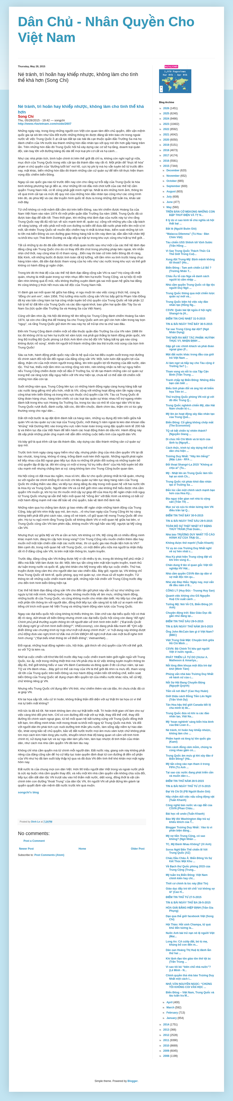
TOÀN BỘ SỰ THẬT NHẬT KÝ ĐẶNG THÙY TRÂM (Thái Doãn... (189, 527)
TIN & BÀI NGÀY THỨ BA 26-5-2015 (188, 902)
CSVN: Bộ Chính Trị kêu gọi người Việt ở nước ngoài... (187, 650)
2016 (166, 160)
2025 (166, 113)
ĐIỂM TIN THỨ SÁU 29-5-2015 (184, 621)
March (170, 1007)
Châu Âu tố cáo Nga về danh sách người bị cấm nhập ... (187, 278)
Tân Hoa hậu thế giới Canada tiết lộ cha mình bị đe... (188, 706)
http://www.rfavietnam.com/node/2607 (44, 123)
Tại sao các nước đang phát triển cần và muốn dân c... (190, 774)
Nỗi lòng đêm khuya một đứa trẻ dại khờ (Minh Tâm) (189, 667)
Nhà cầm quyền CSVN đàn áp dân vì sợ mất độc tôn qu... (189, 575)
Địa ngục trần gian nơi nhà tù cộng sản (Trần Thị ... (188, 500)
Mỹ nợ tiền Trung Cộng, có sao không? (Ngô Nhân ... (185, 837)
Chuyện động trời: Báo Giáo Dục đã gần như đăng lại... (188, 614)
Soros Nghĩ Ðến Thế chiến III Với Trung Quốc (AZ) (186, 851)
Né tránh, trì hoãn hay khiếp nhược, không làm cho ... (188, 732)
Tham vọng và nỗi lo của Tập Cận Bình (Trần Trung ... (187, 373)
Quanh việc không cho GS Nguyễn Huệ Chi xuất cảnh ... (188, 597)
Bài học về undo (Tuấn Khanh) (185, 813)
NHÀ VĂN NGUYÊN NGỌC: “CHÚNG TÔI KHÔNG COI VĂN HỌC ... (189, 985)
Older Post (138, 848)
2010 (166, 1045)
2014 (166, 1024)
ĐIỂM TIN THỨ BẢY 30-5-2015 (184, 515)
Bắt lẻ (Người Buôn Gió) (181, 228)
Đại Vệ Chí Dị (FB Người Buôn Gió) (188, 791)
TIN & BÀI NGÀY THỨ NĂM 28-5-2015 (189, 626)
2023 (166, 124)
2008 (166, 1055)
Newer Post (26, 848)
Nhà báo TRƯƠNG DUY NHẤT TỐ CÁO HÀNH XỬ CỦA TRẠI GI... (190, 536)
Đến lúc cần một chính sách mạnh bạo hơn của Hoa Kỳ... (190, 492)
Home (82, 848)
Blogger (132, 1081)
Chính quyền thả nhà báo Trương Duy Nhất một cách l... (190, 977)
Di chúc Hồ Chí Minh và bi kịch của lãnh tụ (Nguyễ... (188, 441)
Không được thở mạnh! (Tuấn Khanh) (190, 542)
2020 (166, 139)
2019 (166, 144)
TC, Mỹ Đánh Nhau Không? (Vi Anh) (188, 844)
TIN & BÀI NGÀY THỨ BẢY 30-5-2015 (189, 324)
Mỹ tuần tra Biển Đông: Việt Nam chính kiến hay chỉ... (186, 876)
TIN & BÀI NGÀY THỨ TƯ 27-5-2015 (188, 786)
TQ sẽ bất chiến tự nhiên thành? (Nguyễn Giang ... (186, 432)
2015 (166, 166)
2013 (166, 1029)
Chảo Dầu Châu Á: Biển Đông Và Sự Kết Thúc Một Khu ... (189, 860)
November (173, 175)
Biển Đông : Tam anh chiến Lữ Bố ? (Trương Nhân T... (188, 269)
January (171, 1018)
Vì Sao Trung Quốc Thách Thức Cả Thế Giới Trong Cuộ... (188, 252)
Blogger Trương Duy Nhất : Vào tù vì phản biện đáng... (189, 829)
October (171, 181)
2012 (166, 1035)
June (169, 202)
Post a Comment (34, 840)
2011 (166, 1040)
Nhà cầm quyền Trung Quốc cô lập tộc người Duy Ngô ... (190, 286)
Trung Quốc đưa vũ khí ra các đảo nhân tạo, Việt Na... (187, 715)
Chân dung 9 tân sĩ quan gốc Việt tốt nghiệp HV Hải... (189, 567)
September (173, 186)
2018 (166, 150)
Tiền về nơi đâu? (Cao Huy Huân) (187, 691)
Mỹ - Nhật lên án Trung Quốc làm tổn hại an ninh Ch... (189, 475)
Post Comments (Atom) (49, 855)
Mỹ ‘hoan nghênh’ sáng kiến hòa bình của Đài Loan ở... (190, 723)
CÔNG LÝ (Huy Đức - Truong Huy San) (190, 590)
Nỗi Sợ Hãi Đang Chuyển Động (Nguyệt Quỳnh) (185, 684)
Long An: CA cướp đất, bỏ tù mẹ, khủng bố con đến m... (187, 943)
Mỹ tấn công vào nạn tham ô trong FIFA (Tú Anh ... (188, 765)
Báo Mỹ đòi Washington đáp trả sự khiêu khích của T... (188, 820)
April (169, 1002)
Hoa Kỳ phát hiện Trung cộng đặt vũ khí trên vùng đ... (189, 558)
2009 (166, 1050)
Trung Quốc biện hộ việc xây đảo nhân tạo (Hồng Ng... (187, 303)
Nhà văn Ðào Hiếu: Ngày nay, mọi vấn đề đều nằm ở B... (190, 584)
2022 (166, 129)
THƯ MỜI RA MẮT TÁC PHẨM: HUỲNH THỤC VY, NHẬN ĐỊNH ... (190, 339)
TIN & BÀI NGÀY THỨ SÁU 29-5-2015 (189, 520)
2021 (166, 134)
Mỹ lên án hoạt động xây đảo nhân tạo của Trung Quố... (190, 415)
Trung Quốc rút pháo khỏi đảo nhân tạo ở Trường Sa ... (188, 483)
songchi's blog (28, 792)
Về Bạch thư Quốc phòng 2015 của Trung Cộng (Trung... (188, 868)
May (169, 207)
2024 (166, 118)
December (173, 170)
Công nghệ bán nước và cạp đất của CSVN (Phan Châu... (189, 807)
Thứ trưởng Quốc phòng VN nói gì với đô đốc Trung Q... (190, 398)
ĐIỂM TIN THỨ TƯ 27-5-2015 (183, 897)
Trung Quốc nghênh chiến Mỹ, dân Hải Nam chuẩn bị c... (190, 407)
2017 (166, 155)
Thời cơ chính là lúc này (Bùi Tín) (187, 883)
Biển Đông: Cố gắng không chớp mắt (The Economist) (189, 424)
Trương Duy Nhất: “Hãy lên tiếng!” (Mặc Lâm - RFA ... (188, 458)
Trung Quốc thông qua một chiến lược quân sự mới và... (190, 295)
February (172, 1012)
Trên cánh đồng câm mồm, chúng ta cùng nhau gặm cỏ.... (189, 749)
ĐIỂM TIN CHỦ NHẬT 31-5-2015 (185, 318)
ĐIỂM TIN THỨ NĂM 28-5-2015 (185, 781)
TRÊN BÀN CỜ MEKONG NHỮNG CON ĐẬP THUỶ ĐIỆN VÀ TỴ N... (190, 213)
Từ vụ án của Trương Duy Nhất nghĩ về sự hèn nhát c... (188, 550)
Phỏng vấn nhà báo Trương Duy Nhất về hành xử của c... (189, 675)
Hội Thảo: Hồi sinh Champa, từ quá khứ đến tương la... (188, 926)
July (169, 196)
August (171, 191)
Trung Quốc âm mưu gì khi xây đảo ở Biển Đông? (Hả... (189, 757)
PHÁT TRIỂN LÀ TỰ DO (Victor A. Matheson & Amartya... (187, 659)
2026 (166, 108)
